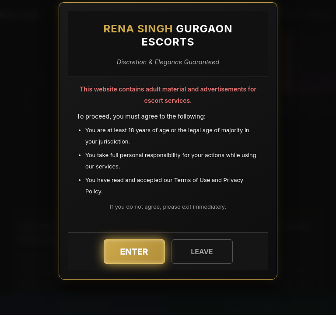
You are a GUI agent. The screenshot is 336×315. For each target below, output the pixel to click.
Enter (134, 251)
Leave (202, 251)
